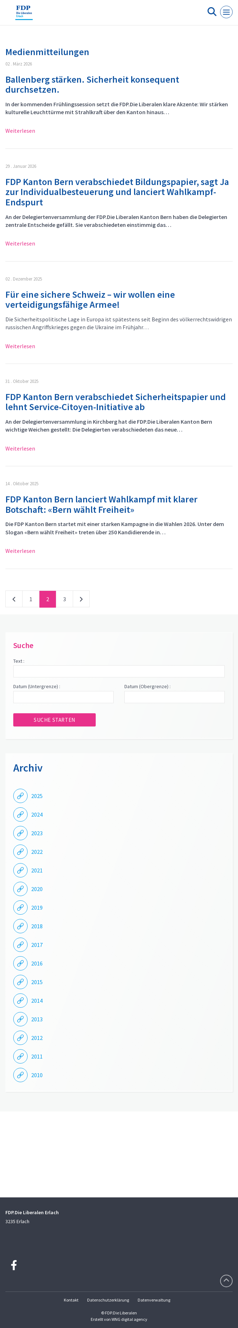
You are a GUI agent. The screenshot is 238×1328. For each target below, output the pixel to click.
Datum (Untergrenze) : (36, 686)
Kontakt (71, 1300)
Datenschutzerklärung (108, 1300)
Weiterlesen (20, 130)
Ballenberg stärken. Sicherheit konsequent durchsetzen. (92, 84)
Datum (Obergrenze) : (147, 686)
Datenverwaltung (154, 1300)
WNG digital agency (129, 1319)
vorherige (14, 600)
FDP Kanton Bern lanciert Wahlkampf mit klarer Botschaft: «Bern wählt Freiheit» (101, 504)
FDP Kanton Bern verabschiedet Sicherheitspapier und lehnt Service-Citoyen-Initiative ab (115, 402)
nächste (81, 600)
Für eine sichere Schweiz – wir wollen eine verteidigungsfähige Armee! (90, 299)
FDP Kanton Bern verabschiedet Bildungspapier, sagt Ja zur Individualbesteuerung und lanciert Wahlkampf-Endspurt (117, 192)
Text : (18, 661)
